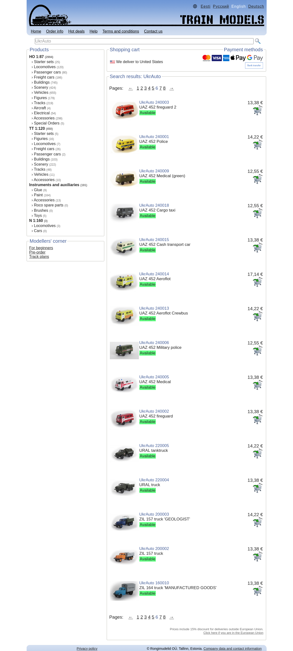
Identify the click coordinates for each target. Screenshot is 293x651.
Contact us (153, 31)
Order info (54, 31)
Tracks (39, 103)
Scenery (41, 87)
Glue (38, 190)
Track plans (39, 257)
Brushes (41, 210)
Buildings (42, 82)
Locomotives (45, 67)
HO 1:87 (36, 57)
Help (94, 31)
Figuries (41, 139)
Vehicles (41, 92)
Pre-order (37, 252)
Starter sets (44, 62)
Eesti (205, 6)
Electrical (42, 113)
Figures (40, 98)
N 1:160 (36, 221)
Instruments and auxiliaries (54, 185)
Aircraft (40, 108)
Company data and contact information (232, 649)
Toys (38, 215)
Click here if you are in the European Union (233, 633)
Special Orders (47, 123)
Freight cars (44, 77)
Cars (38, 231)
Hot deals (76, 31)
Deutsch (256, 6)
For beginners (41, 248)
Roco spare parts (48, 205)
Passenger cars (47, 72)
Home (36, 31)
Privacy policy (87, 649)
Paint (38, 195)
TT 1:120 (37, 128)
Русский (221, 6)
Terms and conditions (121, 31)
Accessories (44, 118)
